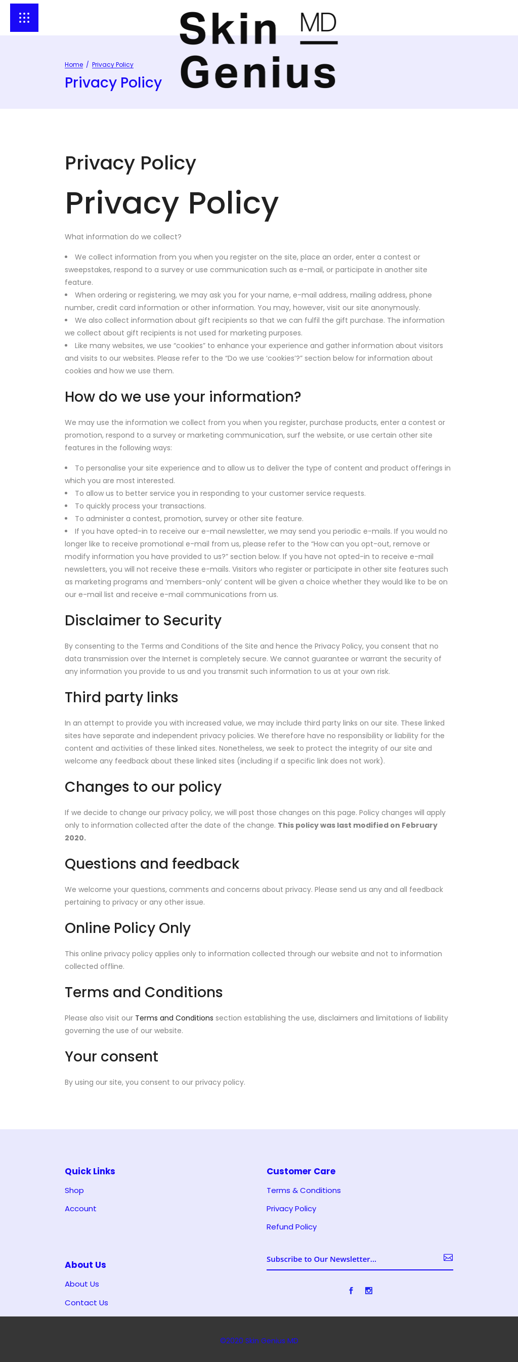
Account (81, 1209)
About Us (82, 1284)
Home (74, 64)
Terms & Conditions (304, 1190)
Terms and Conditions (174, 1018)
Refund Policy (292, 1227)
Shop (74, 1190)
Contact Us (86, 1303)
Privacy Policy (291, 1209)
